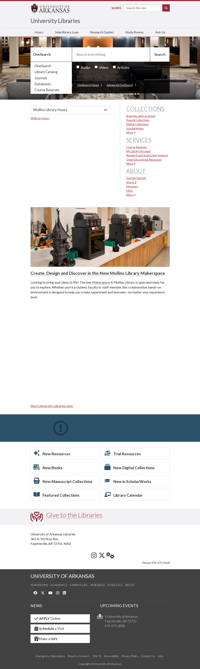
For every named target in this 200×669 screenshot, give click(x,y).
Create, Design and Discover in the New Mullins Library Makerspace (98, 273)
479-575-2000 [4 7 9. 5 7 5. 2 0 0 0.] (115, 626)
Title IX (96, 656)
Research (97, 585)
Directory (132, 186)
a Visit (49, 628)
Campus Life (79, 585)
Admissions (39, 585)
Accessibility (111, 656)
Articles (121, 67)
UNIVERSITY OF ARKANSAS (62, 576)
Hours (39, 32)
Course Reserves (47, 90)
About (135, 171)
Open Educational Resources (144, 159)
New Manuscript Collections (63, 481)
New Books (48, 467)
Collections (145, 108)
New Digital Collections (129, 467)
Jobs (160, 656)
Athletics (114, 585)
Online (47, 618)
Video (101, 67)
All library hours (40, 118)
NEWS (36, 605)
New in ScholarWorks (127, 481)
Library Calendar (123, 494)
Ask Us (160, 32)
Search (159, 54)
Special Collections (137, 120)
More (131, 132)
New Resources (52, 453)
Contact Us (148, 656)
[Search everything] (111, 54)
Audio (83, 67)
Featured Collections (56, 494)
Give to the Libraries (74, 515)
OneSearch (43, 66)
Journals (41, 78)
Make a (46, 639)
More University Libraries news (52, 406)
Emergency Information (50, 656)
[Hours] (70, 110)
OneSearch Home (88, 85)
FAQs (129, 190)
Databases (43, 84)
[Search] (51, 54)
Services (138, 139)
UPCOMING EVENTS (119, 605)
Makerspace (101, 282)
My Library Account (138, 151)
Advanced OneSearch (120, 85)
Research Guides (102, 32)
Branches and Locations (140, 116)
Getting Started (136, 178)
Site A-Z (131, 182)
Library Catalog (46, 72)
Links (116, 8)
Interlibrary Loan (67, 32)
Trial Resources (122, 453)
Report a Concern (79, 656)
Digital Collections (137, 124)
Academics (59, 585)
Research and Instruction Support (147, 155)
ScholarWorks (135, 128)
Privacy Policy (129, 656)
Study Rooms (134, 32)
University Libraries (55, 20)
